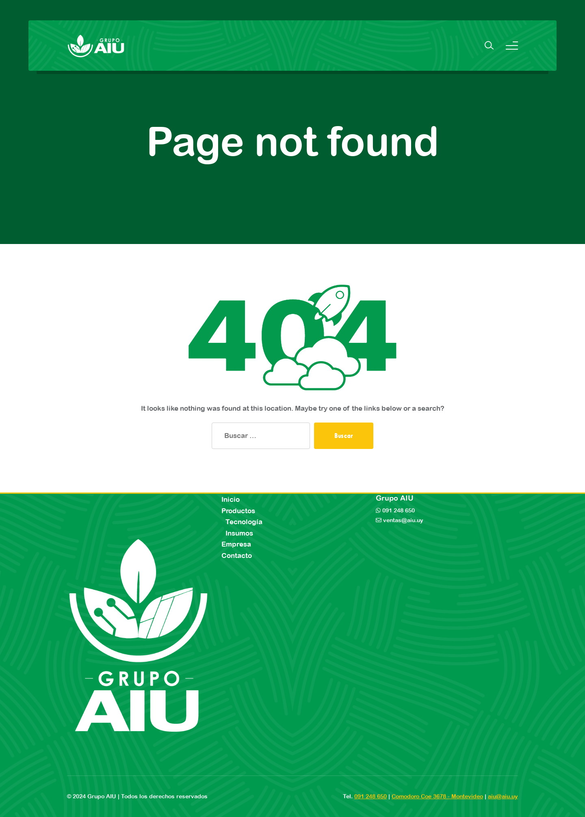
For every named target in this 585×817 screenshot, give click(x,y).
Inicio (230, 499)
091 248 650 (398, 510)
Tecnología (243, 522)
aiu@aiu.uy (503, 796)
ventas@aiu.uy (402, 520)
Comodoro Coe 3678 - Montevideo (437, 796)
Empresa (236, 544)
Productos (238, 511)
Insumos (239, 533)
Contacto (236, 555)
